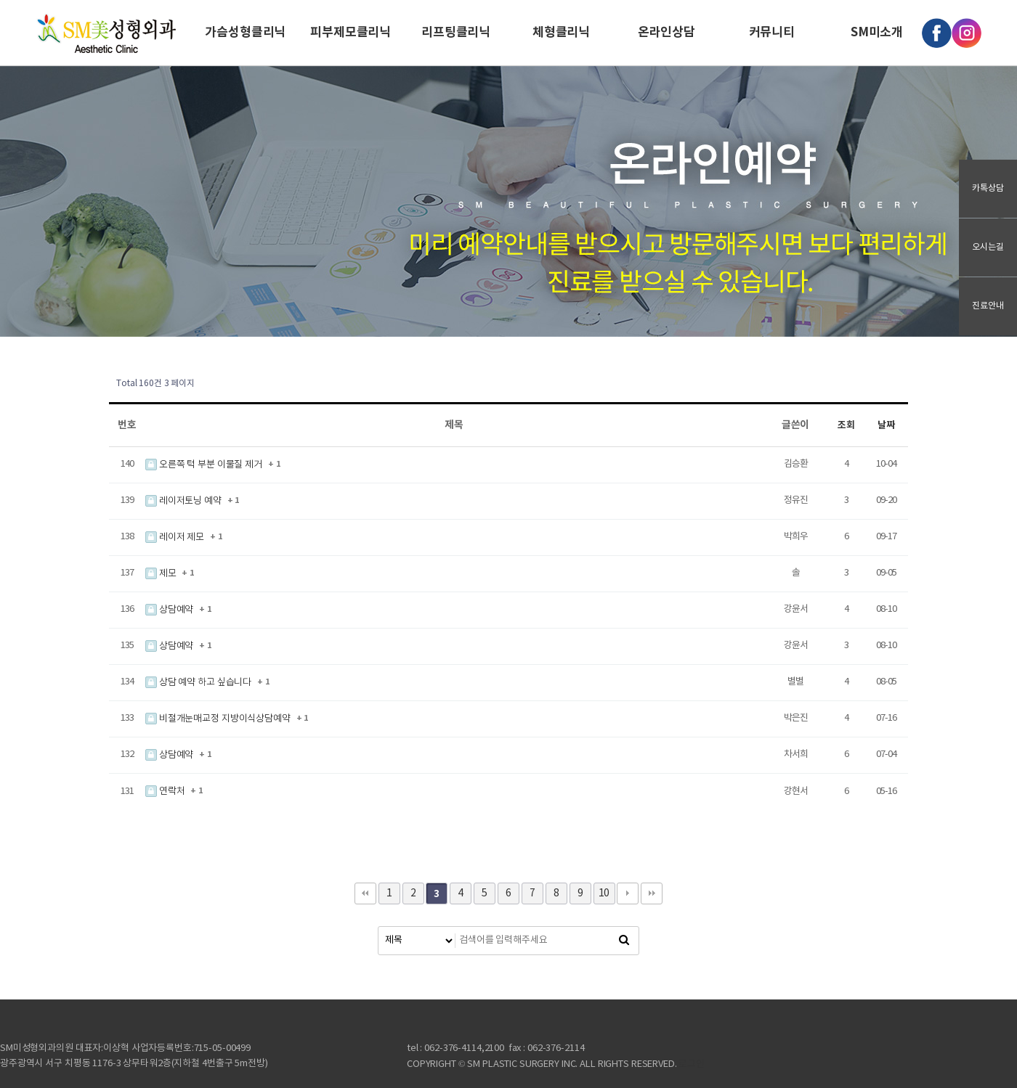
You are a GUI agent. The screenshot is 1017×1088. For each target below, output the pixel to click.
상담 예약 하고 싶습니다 (199, 682)
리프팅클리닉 (455, 32)
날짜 (886, 425)
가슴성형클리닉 (245, 32)
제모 (161, 573)
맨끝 (652, 893)
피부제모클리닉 (350, 32)
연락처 (166, 791)
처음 (365, 893)
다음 (628, 893)
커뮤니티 (772, 32)
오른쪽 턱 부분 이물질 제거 (204, 464)
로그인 (691, 1064)
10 (604, 893)
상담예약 (170, 610)
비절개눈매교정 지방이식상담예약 (219, 718)
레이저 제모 (175, 537)
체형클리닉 (561, 32)
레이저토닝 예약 (184, 501)
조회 (846, 425)
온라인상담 (666, 32)
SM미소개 (877, 32)
